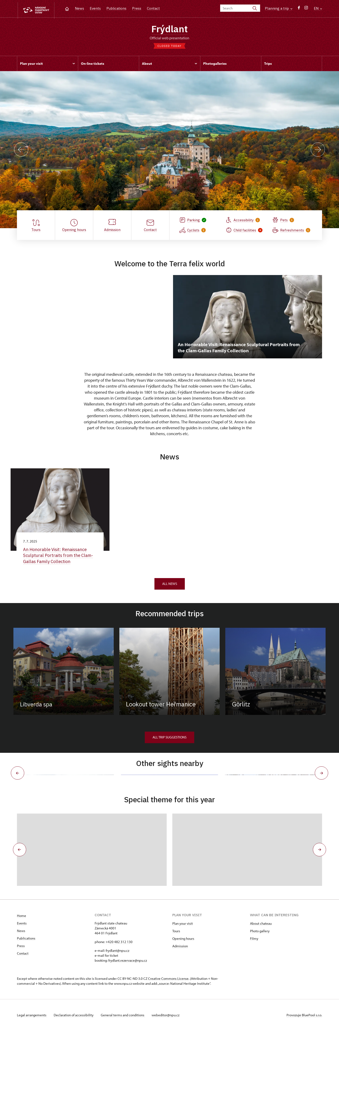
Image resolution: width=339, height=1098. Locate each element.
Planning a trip (278, 8)
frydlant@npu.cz (117, 1018)
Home (21, 983)
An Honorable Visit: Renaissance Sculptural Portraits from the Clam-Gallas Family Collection (59, 557)
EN (318, 8)
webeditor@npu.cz (168, 1082)
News (79, 8)
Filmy (254, 1006)
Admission (180, 1013)
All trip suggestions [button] (169, 739)
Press (136, 8)
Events (95, 8)
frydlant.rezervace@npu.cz (127, 1027)
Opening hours (183, 1006)
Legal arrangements (32, 1082)
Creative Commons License (168, 1046)
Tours (176, 998)
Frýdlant (170, 29)
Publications (116, 8)
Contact (153, 8)
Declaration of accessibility (75, 1082)
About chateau (261, 991)
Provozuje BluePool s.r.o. (304, 1082)
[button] (19, 917)
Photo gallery (260, 998)
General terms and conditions (125, 1082)
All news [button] (169, 585)
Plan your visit (182, 991)
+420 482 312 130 (119, 1009)
